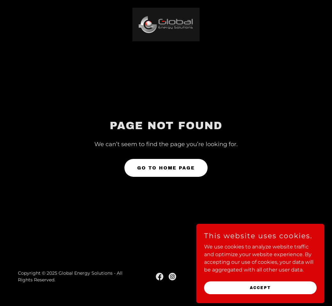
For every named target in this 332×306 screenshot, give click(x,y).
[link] (166, 24)
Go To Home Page (166, 168)
